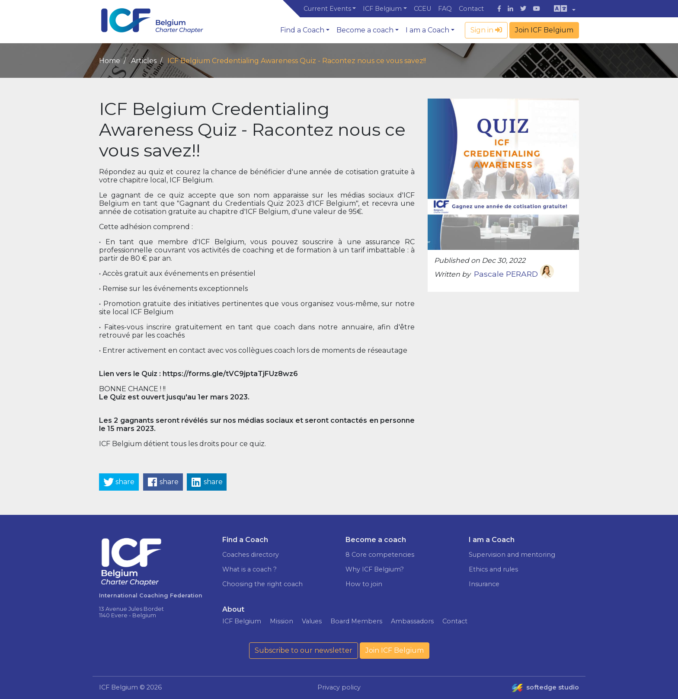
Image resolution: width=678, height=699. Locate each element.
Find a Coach (302, 30)
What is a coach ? (249, 569)
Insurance (484, 584)
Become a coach (364, 30)
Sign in (486, 30)
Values (312, 621)
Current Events (327, 9)
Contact (471, 9)
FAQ (445, 9)
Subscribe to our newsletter (303, 650)
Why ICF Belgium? (374, 569)
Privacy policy (339, 687)
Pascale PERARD (514, 273)
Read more (588, 648)
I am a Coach (427, 30)
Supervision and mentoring (512, 555)
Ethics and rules (493, 569)
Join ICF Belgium (544, 30)
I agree (605, 666)
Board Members (356, 621)
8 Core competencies (379, 555)
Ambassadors (412, 621)
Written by (452, 274)
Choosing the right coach (262, 584)
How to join (363, 584)
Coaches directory (250, 555)
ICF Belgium (382, 9)
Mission (281, 621)
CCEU (422, 9)
